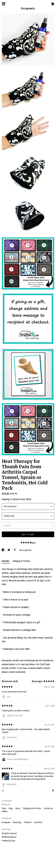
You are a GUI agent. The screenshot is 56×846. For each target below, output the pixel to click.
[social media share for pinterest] (15, 550)
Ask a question (25, 550)
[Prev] (3, 790)
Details (6, 561)
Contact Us (48, 808)
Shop (4, 808)
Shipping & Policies (21, 561)
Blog (11, 808)
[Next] (53, 790)
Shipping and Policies (32, 808)
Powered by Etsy (8, 840)
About (18, 808)
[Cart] (52, 4)
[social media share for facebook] (3, 550)
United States (19, 499)
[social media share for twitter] (9, 550)
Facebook (38, 822)
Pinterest (28, 822)
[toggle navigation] (3, 3)
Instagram (6, 822)
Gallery (5, 811)
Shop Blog (17, 822)
